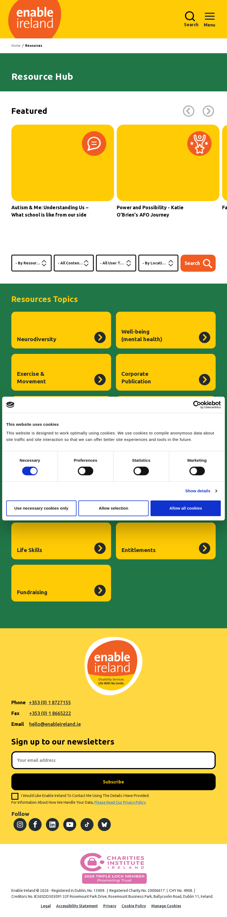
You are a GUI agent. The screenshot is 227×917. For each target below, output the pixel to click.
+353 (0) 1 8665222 (50, 713)
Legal (46, 906)
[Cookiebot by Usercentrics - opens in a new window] (197, 405)
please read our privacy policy (120, 802)
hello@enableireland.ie (55, 724)
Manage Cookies (166, 906)
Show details (198, 491)
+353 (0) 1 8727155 (50, 702)
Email (17, 724)
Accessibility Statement (77, 906)
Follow (20, 813)
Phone (18, 702)
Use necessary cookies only (41, 508)
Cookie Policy (134, 906)
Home (16, 45)
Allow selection (113, 508)
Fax (15, 713)
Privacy (109, 906)
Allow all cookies (185, 508)
